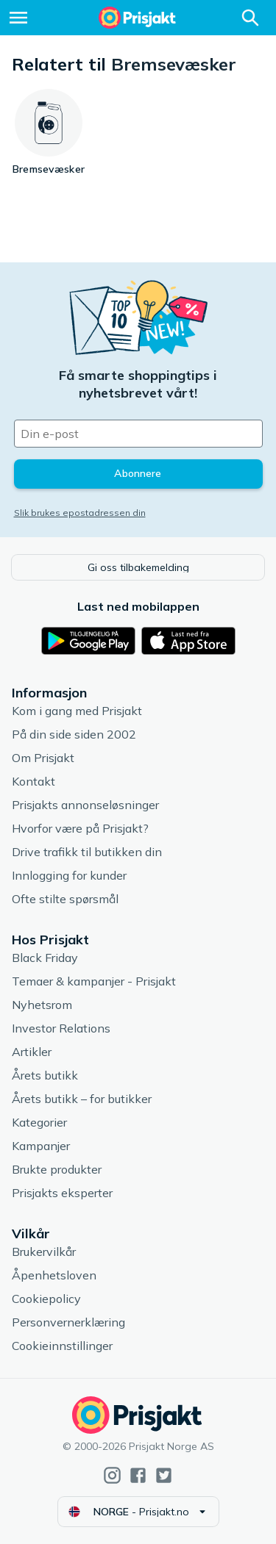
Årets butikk (45, 1075)
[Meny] (18, 17)
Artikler (32, 1051)
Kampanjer (41, 1145)
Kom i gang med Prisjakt (77, 710)
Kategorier (39, 1122)
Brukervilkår (44, 1251)
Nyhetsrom (42, 1004)
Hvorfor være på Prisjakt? (80, 828)
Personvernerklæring (68, 1322)
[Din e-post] (138, 434)
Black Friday (45, 957)
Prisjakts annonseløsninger (85, 804)
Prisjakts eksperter (62, 1192)
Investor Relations (61, 1028)
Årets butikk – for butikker (82, 1098)
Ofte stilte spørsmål (65, 898)
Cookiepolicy (46, 1298)
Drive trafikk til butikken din (87, 851)
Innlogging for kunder (69, 875)
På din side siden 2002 (74, 734)
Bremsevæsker (173, 64)
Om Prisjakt (43, 757)
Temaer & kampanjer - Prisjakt (94, 981)
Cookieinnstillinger (62, 1345)
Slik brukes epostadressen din (80, 512)
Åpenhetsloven (54, 1275)
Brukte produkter (57, 1169)
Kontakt (33, 781)
